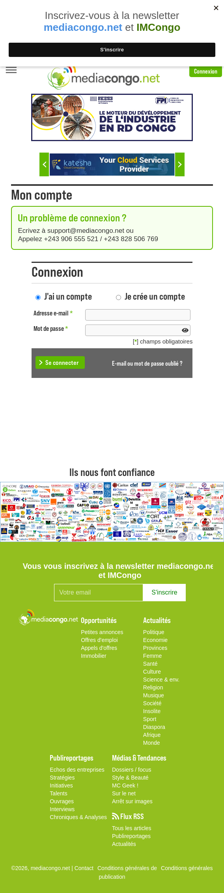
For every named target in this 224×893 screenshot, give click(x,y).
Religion (153, 687)
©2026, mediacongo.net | (42, 868)
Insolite (152, 711)
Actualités (124, 844)
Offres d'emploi (99, 640)
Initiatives (61, 785)
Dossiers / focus (131, 770)
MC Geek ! (125, 785)
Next (180, 164)
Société (152, 703)
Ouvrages (62, 801)
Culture (152, 671)
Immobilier (93, 656)
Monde (151, 743)
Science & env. (161, 679)
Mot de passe (51, 328)
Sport (149, 719)
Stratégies (62, 777)
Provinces (155, 648)
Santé (150, 664)
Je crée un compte (155, 296)
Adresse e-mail (53, 313)
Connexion (205, 71)
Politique (153, 632)
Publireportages (131, 836)
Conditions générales (187, 868)
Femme (152, 656)
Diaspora (154, 727)
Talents (58, 793)
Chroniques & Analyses (78, 817)
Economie (155, 640)
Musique (153, 695)
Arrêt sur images (132, 801)
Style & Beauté (130, 777)
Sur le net (124, 793)
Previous (44, 164)
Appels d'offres (99, 648)
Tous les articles (131, 828)
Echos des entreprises (77, 770)
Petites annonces (102, 632)
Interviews (62, 809)
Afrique (152, 735)
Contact (84, 868)
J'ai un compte (68, 296)
